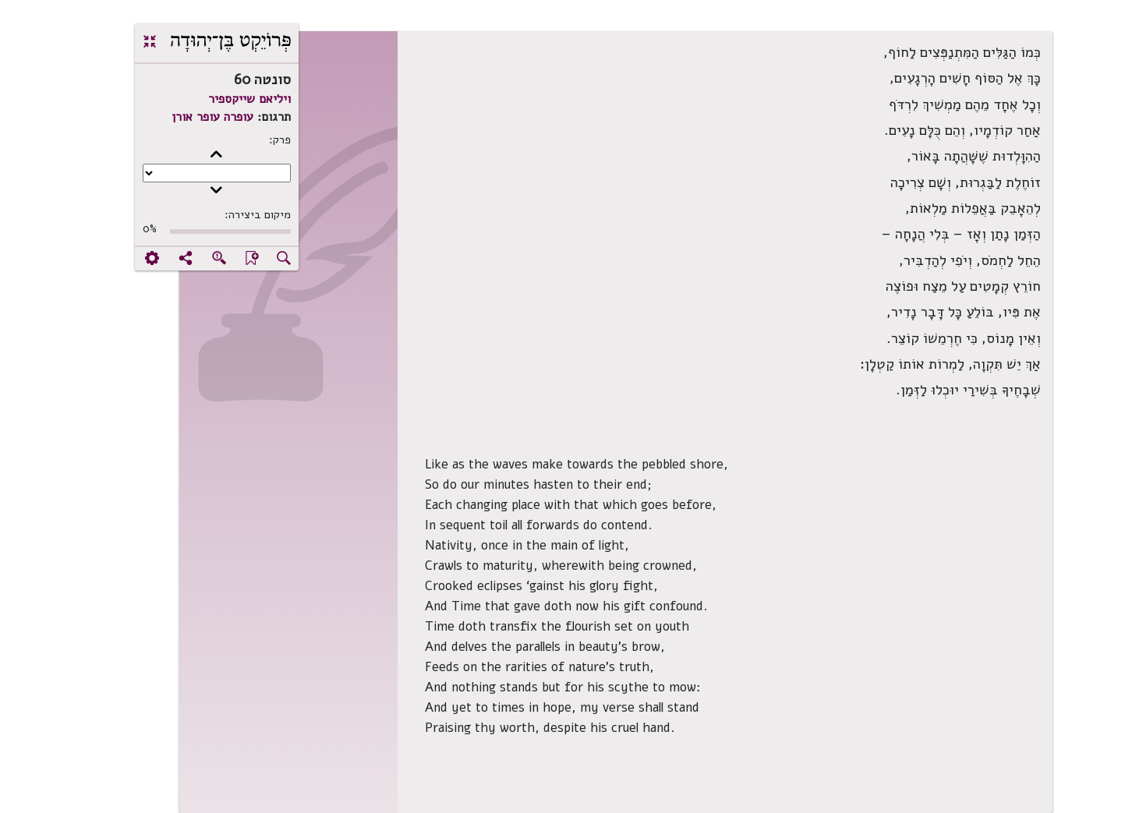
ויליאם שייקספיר (199, 99)
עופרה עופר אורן (162, 116)
